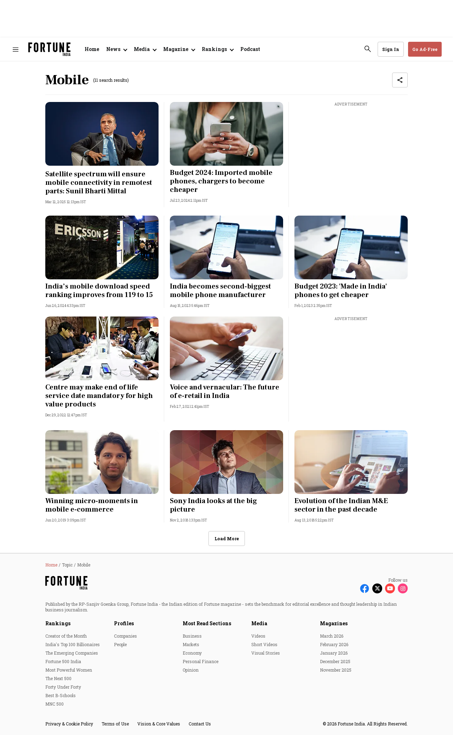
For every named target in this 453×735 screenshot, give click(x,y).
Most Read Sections (207, 623)
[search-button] (367, 49)
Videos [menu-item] (258, 636)
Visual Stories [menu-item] (265, 653)
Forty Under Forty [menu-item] (63, 687)
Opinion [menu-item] (191, 670)
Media (259, 623)
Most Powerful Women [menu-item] (68, 670)
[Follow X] (377, 588)
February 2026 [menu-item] (334, 644)
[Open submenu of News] (116, 49)
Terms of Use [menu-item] (115, 724)
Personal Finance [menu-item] (200, 661)
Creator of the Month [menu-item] (66, 636)
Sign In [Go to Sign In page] (390, 49)
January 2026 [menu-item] (334, 653)
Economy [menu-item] (192, 653)
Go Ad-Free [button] (424, 49)
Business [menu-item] (192, 636)
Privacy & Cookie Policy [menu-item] (69, 724)
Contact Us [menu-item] (200, 724)
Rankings (57, 623)
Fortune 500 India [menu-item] (63, 661)
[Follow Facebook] (364, 588)
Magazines (334, 623)
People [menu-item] (120, 644)
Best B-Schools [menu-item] (60, 695)
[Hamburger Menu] (15, 49)
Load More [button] (226, 538)
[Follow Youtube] (390, 588)
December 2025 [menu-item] (335, 661)
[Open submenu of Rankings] (217, 49)
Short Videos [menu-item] (264, 644)
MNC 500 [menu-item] (54, 704)
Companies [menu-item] (125, 636)
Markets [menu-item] (191, 644)
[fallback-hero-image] (102, 134)
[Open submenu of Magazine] (179, 49)
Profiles (124, 623)
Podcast (250, 49)
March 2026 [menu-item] (331, 636)
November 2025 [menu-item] (335, 670)
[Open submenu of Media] (145, 49)
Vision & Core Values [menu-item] (158, 724)
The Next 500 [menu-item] (58, 678)
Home (92, 49)
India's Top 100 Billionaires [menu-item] (72, 644)
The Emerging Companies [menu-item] (71, 653)
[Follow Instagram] (403, 588)
